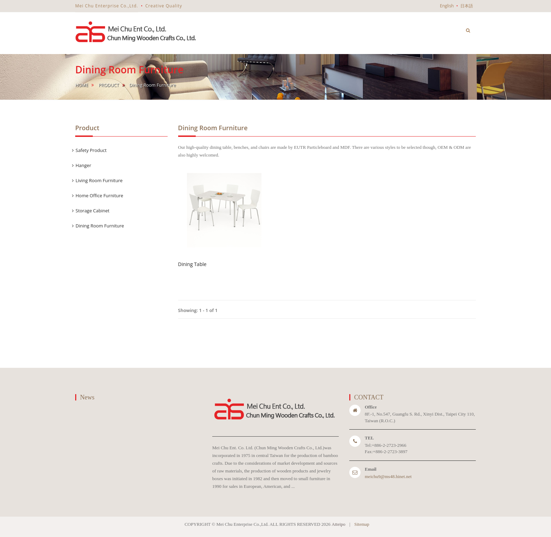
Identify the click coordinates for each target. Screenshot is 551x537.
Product (108, 85)
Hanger (83, 165)
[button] (468, 30)
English (447, 6)
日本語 (466, 6)
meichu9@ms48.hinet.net (388, 476)
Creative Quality (163, 6)
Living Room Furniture (99, 180)
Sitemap (361, 524)
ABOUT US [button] (340, 24)
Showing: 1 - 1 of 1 (198, 310)
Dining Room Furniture (100, 226)
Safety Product (91, 150)
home (81, 85)
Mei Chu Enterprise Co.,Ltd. (106, 6)
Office (371, 407)
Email (370, 469)
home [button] (306, 29)
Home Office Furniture (99, 195)
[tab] (121, 150)
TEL (369, 437)
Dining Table (192, 264)
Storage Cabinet (92, 210)
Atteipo (338, 524)
